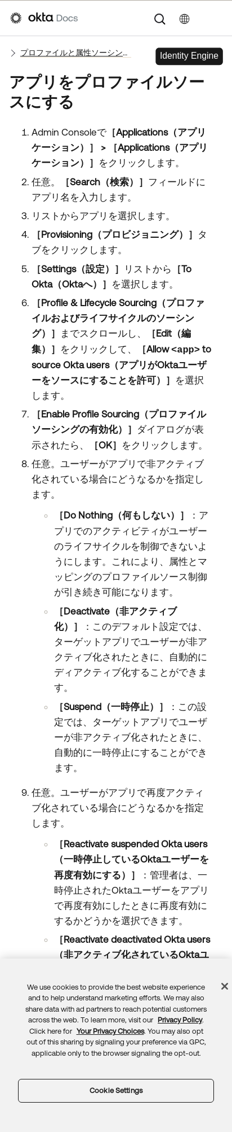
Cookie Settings (116, 1090)
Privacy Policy (180, 1020)
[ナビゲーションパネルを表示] (216, 18)
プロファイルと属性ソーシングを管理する (75, 52)
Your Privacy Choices (110, 1031)
